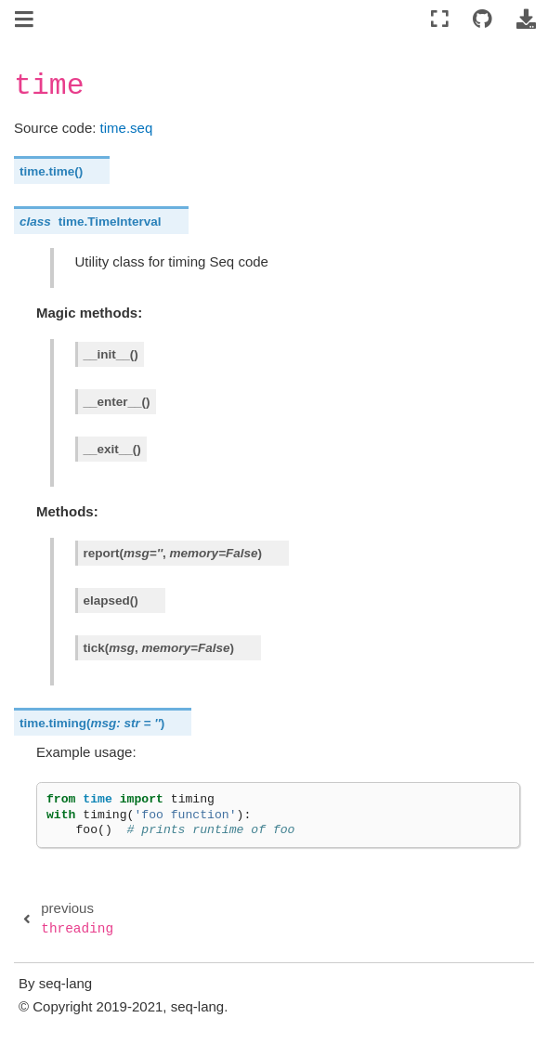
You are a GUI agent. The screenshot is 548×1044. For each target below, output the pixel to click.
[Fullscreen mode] (440, 20)
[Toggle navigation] (25, 21)
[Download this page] (525, 20)
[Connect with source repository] (482, 20)
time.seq (126, 128)
